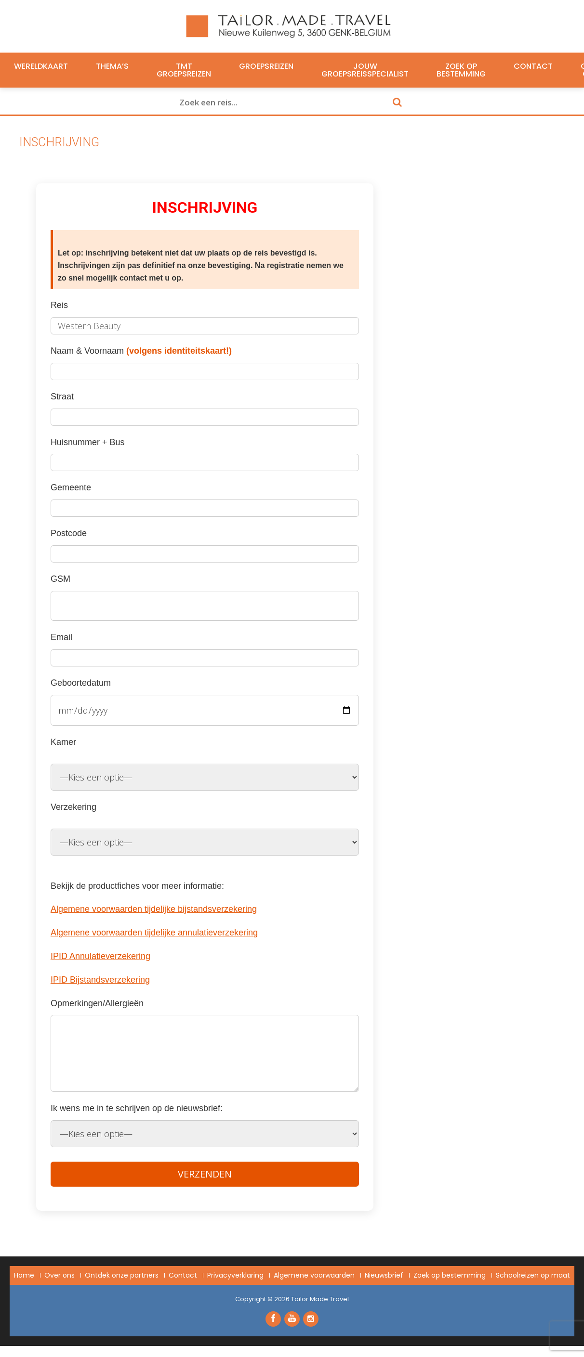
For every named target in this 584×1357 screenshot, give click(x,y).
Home (24, 1275)
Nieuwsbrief (384, 1275)
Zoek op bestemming (461, 70)
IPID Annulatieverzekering (100, 956)
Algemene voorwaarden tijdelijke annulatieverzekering (154, 932)
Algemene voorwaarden (314, 1275)
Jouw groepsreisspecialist (365, 70)
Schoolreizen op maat (533, 1275)
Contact (533, 66)
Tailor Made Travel (320, 1299)
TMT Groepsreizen (184, 70)
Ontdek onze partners (122, 1275)
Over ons (59, 1275)
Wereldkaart (41, 66)
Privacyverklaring (235, 1275)
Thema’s (112, 66)
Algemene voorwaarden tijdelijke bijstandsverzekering (154, 909)
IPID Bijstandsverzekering (100, 980)
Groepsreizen (266, 66)
